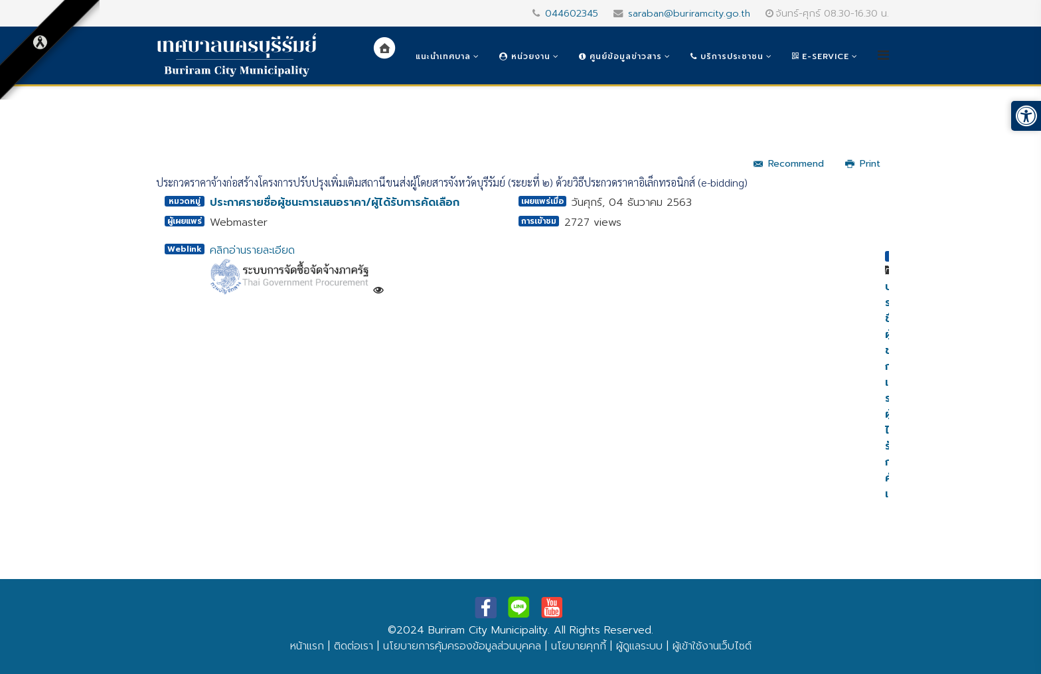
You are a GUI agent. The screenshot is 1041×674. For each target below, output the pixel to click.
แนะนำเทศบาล (443, 56)
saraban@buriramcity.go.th (689, 13)
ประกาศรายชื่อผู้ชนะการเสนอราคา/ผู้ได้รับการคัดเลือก (334, 203)
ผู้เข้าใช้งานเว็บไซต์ (712, 646)
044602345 (571, 13)
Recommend (789, 164)
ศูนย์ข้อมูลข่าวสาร (620, 56)
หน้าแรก (307, 646)
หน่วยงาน (524, 56)
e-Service (820, 56)
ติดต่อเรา (353, 646)
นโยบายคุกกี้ (578, 646)
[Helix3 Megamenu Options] (883, 55)
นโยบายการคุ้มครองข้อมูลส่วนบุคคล (462, 646)
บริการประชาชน (726, 56)
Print (862, 164)
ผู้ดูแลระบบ (639, 646)
